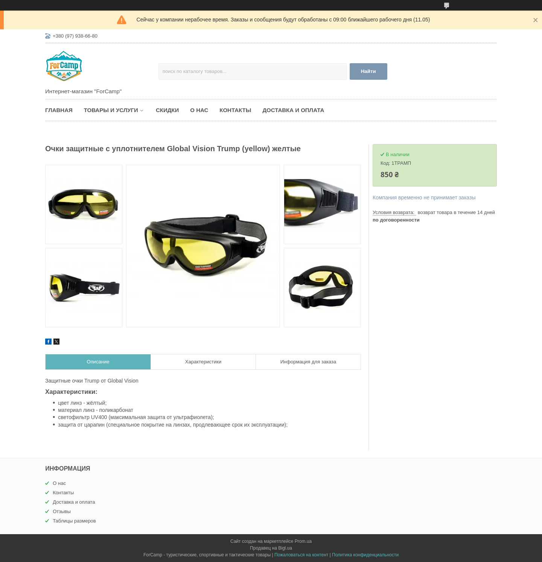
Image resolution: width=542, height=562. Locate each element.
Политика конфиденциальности (365, 554)
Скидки (167, 110)
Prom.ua (303, 541)
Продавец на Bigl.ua (271, 548)
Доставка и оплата (293, 110)
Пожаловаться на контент (301, 554)
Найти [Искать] (368, 71)
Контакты (235, 110)
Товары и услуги (111, 110)
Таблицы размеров (74, 521)
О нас (199, 110)
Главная (59, 110)
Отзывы (62, 511)
